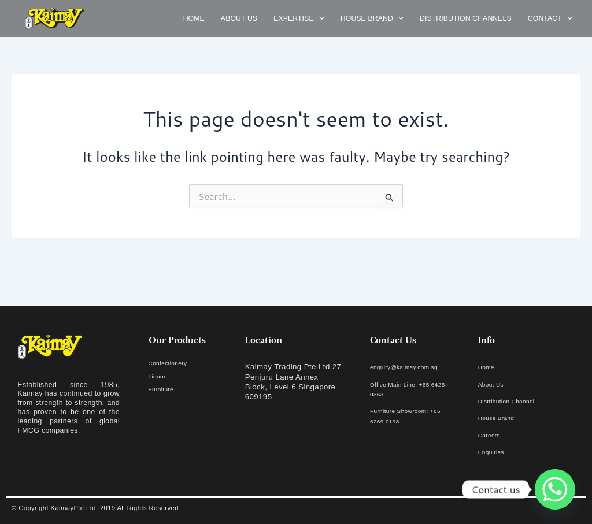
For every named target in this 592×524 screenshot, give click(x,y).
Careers (492, 434)
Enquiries (495, 451)
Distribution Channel (515, 400)
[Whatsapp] (555, 489)
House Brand (372, 18)
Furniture (165, 388)
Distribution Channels (466, 18)
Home (194, 18)
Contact (550, 18)
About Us (495, 384)
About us (239, 18)
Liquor (160, 375)
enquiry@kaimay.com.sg (414, 366)
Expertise (298, 18)
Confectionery (174, 362)
